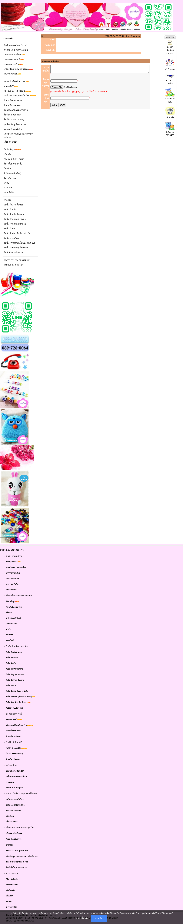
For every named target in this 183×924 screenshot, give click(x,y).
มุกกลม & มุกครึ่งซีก (13, 129)
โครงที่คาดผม (10, 178)
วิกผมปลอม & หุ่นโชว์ (13, 265)
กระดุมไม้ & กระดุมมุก (14, 159)
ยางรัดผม (8, 187)
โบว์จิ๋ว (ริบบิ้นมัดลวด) (14, 119)
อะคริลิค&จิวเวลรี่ (14, 714)
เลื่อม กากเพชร (10, 142)
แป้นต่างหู (10, 816)
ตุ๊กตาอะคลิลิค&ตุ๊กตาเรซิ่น (16, 110)
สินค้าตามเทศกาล (14, 556)
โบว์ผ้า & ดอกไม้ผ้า (12, 115)
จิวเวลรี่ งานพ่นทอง (12, 105)
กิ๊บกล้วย (7, 168)
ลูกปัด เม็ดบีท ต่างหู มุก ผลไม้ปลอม (21, 793)
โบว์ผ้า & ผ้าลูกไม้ (14, 742)
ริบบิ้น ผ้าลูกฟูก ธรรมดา (15, 219)
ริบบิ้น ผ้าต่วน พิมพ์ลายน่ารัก (17, 233)
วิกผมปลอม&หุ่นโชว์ (13, 839)
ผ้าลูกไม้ (7, 200)
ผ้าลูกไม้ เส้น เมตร (13, 759)
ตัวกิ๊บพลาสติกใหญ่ (12, 173)
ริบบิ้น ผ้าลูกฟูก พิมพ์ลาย (15, 224)
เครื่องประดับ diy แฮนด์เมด (18, 69)
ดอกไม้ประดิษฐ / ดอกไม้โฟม (20, 95)
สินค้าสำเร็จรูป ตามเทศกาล (16, 867)
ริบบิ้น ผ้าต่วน (10, 228)
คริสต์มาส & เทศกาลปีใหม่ (16, 50)
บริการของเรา (12, 873)
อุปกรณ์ (9, 845)
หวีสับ (6, 183)
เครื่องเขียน (11, 765)
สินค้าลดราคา (12, 74)
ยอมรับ (99, 918)
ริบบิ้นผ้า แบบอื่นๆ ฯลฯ (14, 252)
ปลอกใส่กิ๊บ (9, 192)
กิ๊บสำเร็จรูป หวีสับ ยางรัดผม (19, 595)
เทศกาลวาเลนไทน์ (14, 54)
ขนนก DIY (11, 86)
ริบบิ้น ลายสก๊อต (11, 238)
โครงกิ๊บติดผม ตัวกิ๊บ (13, 164)
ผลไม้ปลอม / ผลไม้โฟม (17, 91)
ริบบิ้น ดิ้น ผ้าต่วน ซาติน (17, 646)
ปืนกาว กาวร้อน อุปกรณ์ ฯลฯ (17, 260)
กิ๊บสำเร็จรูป (12, 149)
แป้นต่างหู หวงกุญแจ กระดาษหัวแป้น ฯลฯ (18, 135)
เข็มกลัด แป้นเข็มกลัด (14, 833)
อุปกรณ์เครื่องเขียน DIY (16, 81)
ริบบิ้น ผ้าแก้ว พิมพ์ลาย (14, 214)
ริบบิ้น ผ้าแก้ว (10, 209)
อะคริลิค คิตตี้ (14, 719)
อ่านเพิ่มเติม (82, 918)
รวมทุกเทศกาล (13, 562)
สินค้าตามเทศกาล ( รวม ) (15, 45)
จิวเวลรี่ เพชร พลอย (13, 100)
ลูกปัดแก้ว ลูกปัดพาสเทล (15, 124)
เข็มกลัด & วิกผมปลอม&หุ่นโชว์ (20, 827)
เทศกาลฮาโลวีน (13, 64)
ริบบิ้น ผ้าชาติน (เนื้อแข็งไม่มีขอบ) (19, 243)
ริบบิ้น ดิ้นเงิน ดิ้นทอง (13, 205)
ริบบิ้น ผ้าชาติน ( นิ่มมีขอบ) (16, 247)
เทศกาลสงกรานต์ (14, 59)
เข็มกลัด (7, 154)
